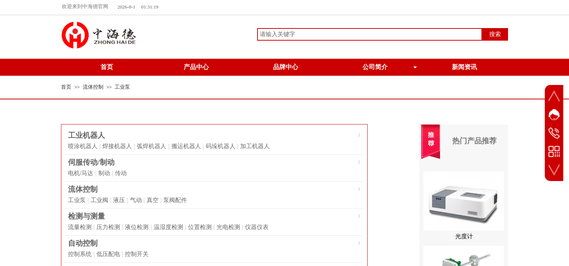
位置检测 (200, 227)
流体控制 (93, 87)
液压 (119, 200)
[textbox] (369, 34)
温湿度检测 (168, 227)
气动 (136, 200)
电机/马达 (80, 173)
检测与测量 (86, 216)
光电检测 (228, 227)
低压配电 (108, 254)
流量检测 (80, 227)
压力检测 (108, 227)
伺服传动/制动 (91, 162)
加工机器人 (255, 146)
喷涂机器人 (83, 146)
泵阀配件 (175, 200)
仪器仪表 (257, 227)
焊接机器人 (117, 146)
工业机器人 (86, 135)
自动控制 (83, 243)
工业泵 (122, 87)
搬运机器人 (186, 146)
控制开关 (137, 254)
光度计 (464, 238)
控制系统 (80, 254)
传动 (121, 173)
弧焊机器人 (151, 146)
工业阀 (99, 200)
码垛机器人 (220, 146)
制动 (104, 173)
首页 (66, 87)
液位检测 (137, 227)
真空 (153, 200)
